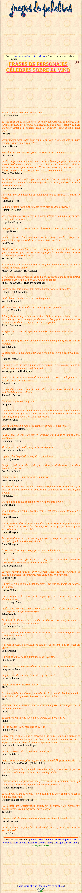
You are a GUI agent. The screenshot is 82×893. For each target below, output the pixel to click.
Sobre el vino (39, 56)
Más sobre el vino (27, 885)
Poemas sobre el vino (41, 839)
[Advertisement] (41, 36)
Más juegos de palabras (51, 885)
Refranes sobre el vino (40, 842)
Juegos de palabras (22, 56)
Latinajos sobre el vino (66, 842)
